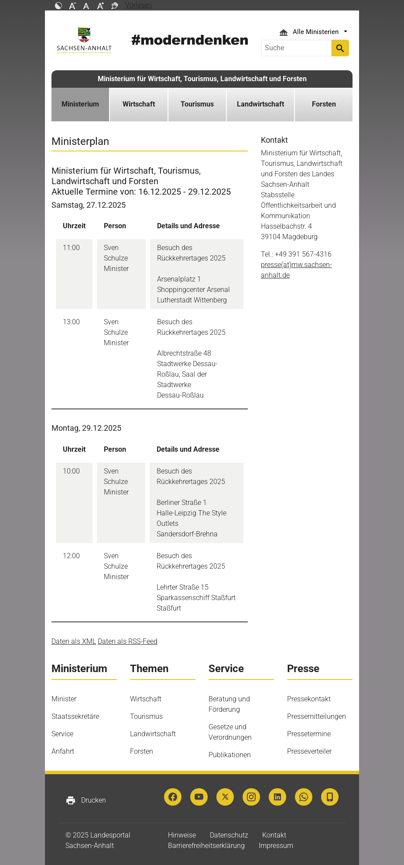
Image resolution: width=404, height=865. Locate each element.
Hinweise (182, 835)
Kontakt (274, 835)
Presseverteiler (309, 751)
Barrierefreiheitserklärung (206, 845)
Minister (63, 699)
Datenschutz (229, 835)
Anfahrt (62, 751)
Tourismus (146, 716)
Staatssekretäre (75, 716)
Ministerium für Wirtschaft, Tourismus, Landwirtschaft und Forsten (202, 79)
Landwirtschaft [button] (260, 104)
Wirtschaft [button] (139, 104)
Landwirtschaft (153, 734)
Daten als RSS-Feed (127, 641)
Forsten (141, 751)
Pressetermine (309, 734)
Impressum (276, 845)
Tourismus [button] (197, 104)
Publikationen (230, 755)
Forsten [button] (324, 104)
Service (62, 734)
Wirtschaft (145, 699)
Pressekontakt (309, 699)
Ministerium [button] (80, 104)
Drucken (85, 800)
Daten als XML (73, 641)
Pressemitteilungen (316, 716)
